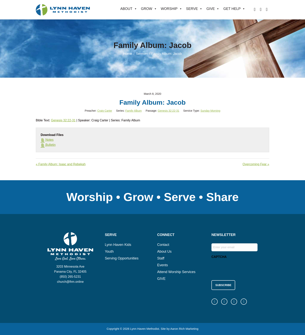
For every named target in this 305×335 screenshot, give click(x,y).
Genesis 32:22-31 (168, 110)
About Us (164, 251)
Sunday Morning (210, 110)
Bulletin (48, 144)
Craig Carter (104, 110)
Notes (47, 139)
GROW (149, 8)
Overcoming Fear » (256, 164)
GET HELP (234, 8)
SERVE (194, 8)
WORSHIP (171, 8)
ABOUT (128, 8)
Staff (160, 258)
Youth (109, 251)
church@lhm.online (70, 281)
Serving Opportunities (121, 258)
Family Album (133, 110)
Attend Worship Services (176, 272)
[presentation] (241, 268)
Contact (163, 245)
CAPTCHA (219, 256)
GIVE (212, 8)
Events (162, 265)
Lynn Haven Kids (118, 245)
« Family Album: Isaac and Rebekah (61, 164)
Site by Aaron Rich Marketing (179, 327)
